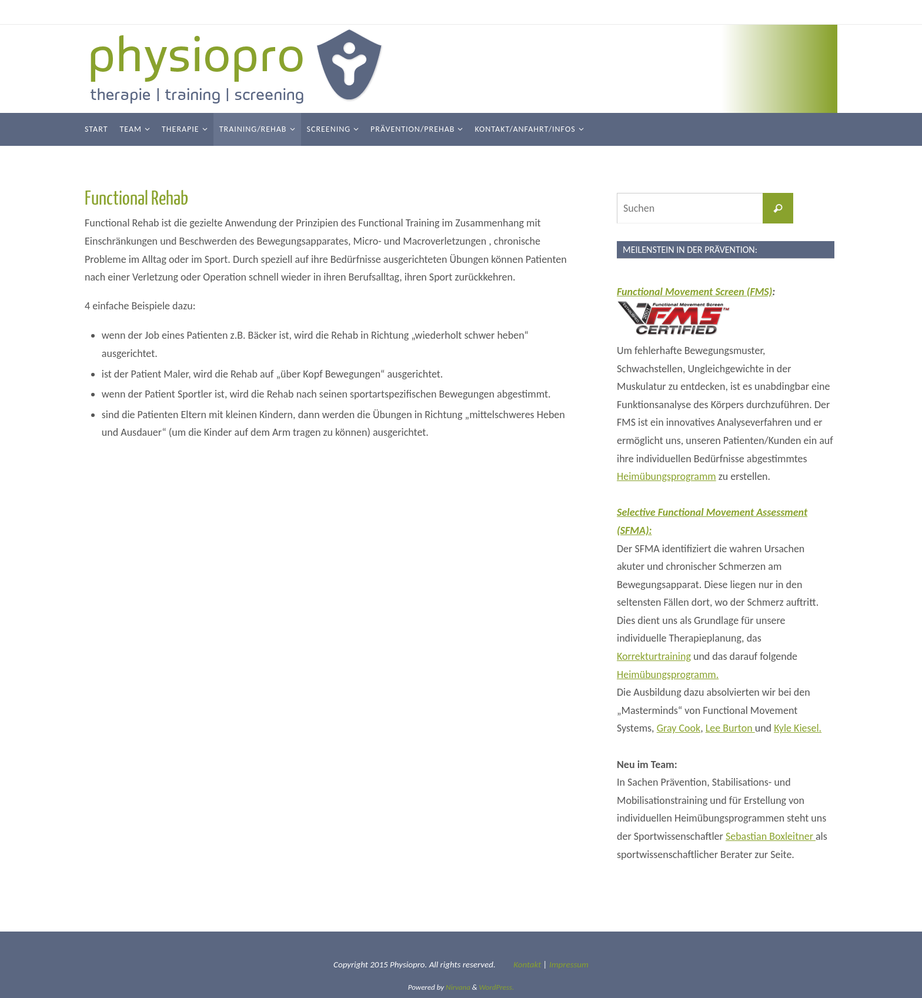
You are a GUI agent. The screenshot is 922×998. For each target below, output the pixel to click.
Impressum (569, 964)
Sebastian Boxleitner (771, 836)
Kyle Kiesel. (797, 728)
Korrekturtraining (654, 656)
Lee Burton (730, 728)
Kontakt (527, 964)
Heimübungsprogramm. (668, 674)
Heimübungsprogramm (666, 476)
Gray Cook (679, 728)
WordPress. (497, 987)
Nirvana (458, 987)
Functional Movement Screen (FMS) (694, 291)
